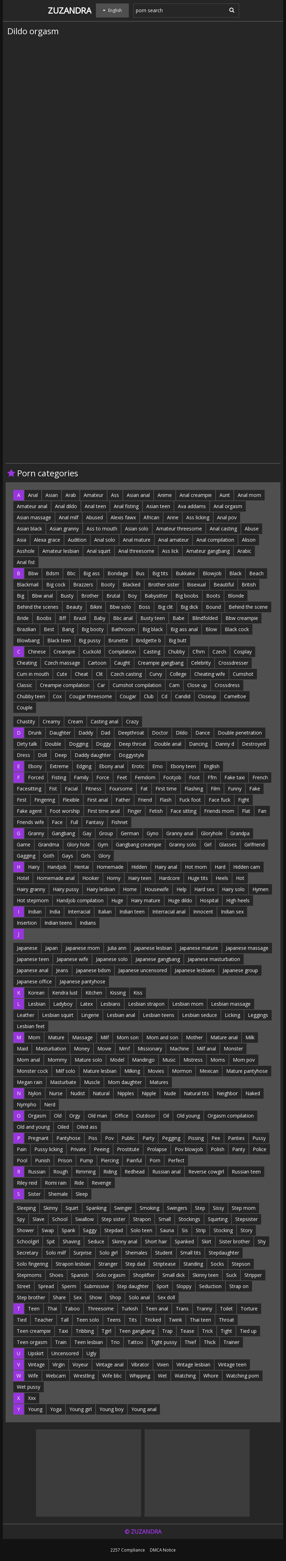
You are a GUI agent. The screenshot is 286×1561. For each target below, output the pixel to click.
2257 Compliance (127, 1550)
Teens (114, 1319)
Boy (132, 595)
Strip (201, 1230)
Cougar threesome (90, 696)
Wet (162, 1375)
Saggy (90, 1230)
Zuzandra (69, 10)
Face (57, 822)
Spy (21, 1219)
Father (123, 799)
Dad (105, 732)
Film (215, 788)
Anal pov (227, 517)
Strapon (142, 1219)
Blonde (236, 595)
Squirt (71, 1208)
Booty (108, 584)
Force (102, 777)
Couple (25, 707)
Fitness (93, 788)
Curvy (155, 674)
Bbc (71, 573)
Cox (57, 696)
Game (23, 844)
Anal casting (223, 528)
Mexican (209, 1071)
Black (235, 573)
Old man (97, 1115)
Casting (152, 651)
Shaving (71, 1241)
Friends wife (30, 822)
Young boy (111, 1409)
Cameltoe (235, 696)
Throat (226, 1319)
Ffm (212, 777)
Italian (105, 911)
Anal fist (26, 562)
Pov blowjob (189, 1149)
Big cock (55, 584)
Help (181, 889)
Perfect (176, 1160)
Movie (104, 1048)
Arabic (244, 551)
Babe (178, 618)
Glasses (228, 844)
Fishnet (119, 822)
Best (49, 629)
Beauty (74, 607)
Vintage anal (110, 1364)
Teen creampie (34, 1331)
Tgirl (106, 1331)
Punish (42, 1160)
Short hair (156, 1241)
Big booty (93, 629)
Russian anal (166, 1171)
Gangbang (63, 833)
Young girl (80, 1409)
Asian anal (138, 495)
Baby (99, 618)
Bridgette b (148, 640)
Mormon (182, 1071)
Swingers (177, 1208)
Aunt (224, 495)
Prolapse (157, 1149)
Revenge (101, 1182)
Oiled (63, 1126)
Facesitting (29, 788)
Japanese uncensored (142, 970)
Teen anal (157, 1308)
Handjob (57, 866)
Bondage (117, 573)
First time (166, 788)
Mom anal (28, 1059)
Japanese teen (33, 959)
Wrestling (84, 1375)
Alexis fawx (123, 517)
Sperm (69, 1286)
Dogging (78, 743)
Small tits (190, 1252)
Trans (182, 1308)
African (151, 517)
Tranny (204, 1308)
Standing (193, 1263)
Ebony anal (111, 766)
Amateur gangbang (208, 551)
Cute (62, 674)
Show (95, 1297)
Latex (86, 1003)
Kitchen (93, 992)
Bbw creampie (241, 618)
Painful (134, 1160)
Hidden (139, 866)
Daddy (85, 732)
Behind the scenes (37, 607)
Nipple (149, 1093)
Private (78, 1149)
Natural (101, 1093)
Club (149, 696)
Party (148, 1138)
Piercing (110, 1160)
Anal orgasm (228, 506)
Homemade (110, 866)
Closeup (207, 696)
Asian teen (158, 506)
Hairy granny (31, 889)
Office (121, 1115)
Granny (36, 833)
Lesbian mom (187, 1003)
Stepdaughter (224, 1252)
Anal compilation (215, 539)
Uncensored (65, 1353)
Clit (99, 674)
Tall (65, 1319)
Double (53, 743)
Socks (217, 1263)
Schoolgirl (28, 1241)
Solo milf (56, 1252)
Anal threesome (136, 551)
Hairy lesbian (100, 889)
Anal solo (104, 539)
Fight (243, 799)
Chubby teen (31, 696)
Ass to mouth (101, 528)
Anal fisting (126, 506)
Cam (174, 685)
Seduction (210, 1286)
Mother (194, 1037)
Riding (110, 1171)
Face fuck (219, 799)
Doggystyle (131, 755)
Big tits (160, 573)
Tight (226, 1331)
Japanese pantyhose (82, 981)
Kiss (137, 992)
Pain (22, 1149)
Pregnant (38, 1138)
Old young (188, 1115)
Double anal (167, 743)
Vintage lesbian (193, 1364)
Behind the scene (248, 607)
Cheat (81, 674)
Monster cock (32, 1071)
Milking (132, 1071)
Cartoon (97, 662)
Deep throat (132, 743)
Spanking (96, 1208)
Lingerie (90, 1015)
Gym (103, 844)
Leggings (258, 1015)
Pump (86, 1160)
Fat (144, 788)
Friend (145, 799)
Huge (117, 900)
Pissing (196, 1138)
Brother (90, 595)
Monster (233, 1048)
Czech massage (62, 662)
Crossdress (227, 685)
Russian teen (246, 1171)
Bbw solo (120, 607)
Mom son (128, 1037)
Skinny (50, 1208)
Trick (207, 1331)
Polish (217, 1149)
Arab (70, 495)
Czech (219, 651)
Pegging (171, 1138)
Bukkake (185, 573)
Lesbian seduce (199, 1015)
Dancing (198, 743)
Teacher (43, 1319)
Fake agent (29, 811)
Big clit (165, 607)
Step (200, 1208)
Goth (48, 855)
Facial (71, 788)
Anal (33, 495)
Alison (249, 539)
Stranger (108, 1263)
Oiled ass (87, 1126)
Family (81, 777)
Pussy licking (48, 1149)
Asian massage (34, 517)
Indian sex (232, 911)
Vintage (36, 1364)
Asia (21, 539)
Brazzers (83, 584)
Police (259, 1149)
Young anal (143, 1409)
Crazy (132, 721)
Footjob (172, 777)
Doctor (160, 732)
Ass (115, 495)
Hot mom (196, 866)
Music (169, 1059)
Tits (132, 1319)
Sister (34, 1194)
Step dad (135, 1263)
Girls (86, 855)
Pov (109, 1138)
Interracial (79, 911)
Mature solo (88, 1059)
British (249, 584)
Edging (83, 766)
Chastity (26, 721)
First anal (97, 799)
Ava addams (192, 506)
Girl (207, 844)
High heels (238, 900)
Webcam (56, 1375)
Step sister (113, 1219)
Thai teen (200, 1319)
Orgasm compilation (231, 1115)
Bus (140, 573)
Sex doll (166, 1297)
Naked (252, 1093)
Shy (262, 1241)
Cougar (128, 696)
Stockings (189, 1219)
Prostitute (128, 1149)
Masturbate (63, 1082)
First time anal (104, 811)
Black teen (59, 640)
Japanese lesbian (153, 948)
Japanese (27, 948)
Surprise (83, 1252)
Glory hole (78, 844)
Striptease (164, 1263)
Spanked (184, 1241)
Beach (256, 573)
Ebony (35, 766)
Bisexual (196, 584)
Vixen (163, 1364)
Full (74, 822)
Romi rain (56, 1182)
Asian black (29, 528)
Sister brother (234, 1241)
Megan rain (29, 1082)
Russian (37, 1171)
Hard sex (204, 889)
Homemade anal (56, 878)
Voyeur (80, 1364)
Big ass (91, 573)
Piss (92, 1138)
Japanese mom (82, 948)
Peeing (101, 1149)
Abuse (252, 528)
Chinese (37, 651)
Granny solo (182, 844)
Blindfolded (205, 618)
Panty (238, 1149)
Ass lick (170, 551)
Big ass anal (184, 629)
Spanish (80, 1275)
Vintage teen (232, 1364)
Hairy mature (145, 900)
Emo (157, 766)
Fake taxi (234, 777)
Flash (166, 799)
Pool (22, 1160)
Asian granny (64, 528)
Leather (25, 1015)
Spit (51, 1241)
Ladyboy (62, 1003)
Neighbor (227, 1093)
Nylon (34, 1093)
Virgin (59, 1364)
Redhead (135, 1171)
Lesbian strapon (146, 1003)
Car (101, 685)
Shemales (136, 1252)
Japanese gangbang (157, 959)
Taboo (72, 1308)
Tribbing (85, 1331)
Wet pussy (28, 1386)
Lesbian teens (158, 1015)
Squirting (218, 1219)
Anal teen (95, 506)
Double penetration (240, 732)
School (60, 1219)
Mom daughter (125, 1082)
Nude (170, 1093)
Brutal (113, 595)
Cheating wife (209, 674)
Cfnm (199, 651)
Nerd (49, 1104)
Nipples (125, 1093)
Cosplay (243, 651)
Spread (46, 1286)
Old (58, 1115)
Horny (113, 878)
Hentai (81, 866)
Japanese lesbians (195, 970)
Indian (35, 911)
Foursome (121, 788)
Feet (122, 777)
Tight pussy (164, 1342)
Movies (156, 1071)
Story (246, 1230)
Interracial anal (169, 911)
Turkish (129, 1308)
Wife (33, 1375)
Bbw (33, 573)
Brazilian (26, 629)
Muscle (92, 1082)
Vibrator (140, 1364)
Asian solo (136, 528)
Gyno (153, 833)
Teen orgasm (32, 1342)
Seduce (96, 1241)
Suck (231, 1275)
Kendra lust (65, 992)
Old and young (33, 1126)
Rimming (86, 1171)
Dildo (182, 732)
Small (165, 1219)
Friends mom (219, 811)
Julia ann (116, 948)
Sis (185, 1230)
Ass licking (197, 517)
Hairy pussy (66, 889)
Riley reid (27, 1182)
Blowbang (28, 640)
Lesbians (110, 1003)
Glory (104, 855)
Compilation (122, 651)
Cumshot (243, 674)
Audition (77, 539)
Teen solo (87, 1319)
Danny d (224, 743)
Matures (158, 1082)
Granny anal (179, 833)
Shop (115, 1297)
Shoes (56, 1275)
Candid (182, 696)
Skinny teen (205, 1275)
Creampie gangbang (160, 662)
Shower (25, 1230)
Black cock (237, 629)
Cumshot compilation (137, 685)
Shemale (58, 1194)
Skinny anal (124, 1241)
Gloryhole (212, 833)
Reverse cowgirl (206, 1171)
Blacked (131, 584)
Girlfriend (254, 844)
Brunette (118, 640)
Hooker (90, 878)
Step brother (31, 1297)
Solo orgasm (110, 1275)
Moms (217, 1059)
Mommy (57, 1059)
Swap (48, 1230)
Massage (82, 1037)
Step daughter (133, 1286)
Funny (235, 788)
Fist (53, 788)
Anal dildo (66, 506)
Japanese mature (199, 948)
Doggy (103, 743)
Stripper (253, 1275)
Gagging (26, 855)
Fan (262, 811)
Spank (68, 1230)
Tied (22, 1319)
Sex (78, 1297)
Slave (38, 1219)
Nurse (56, 1093)
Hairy (34, 866)
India (54, 911)
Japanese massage (247, 948)
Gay (87, 833)
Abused (94, 517)
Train (61, 1342)
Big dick (189, 607)
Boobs (43, 618)
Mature (56, 1037)
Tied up (248, 1331)
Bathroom (123, 629)
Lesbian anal (121, 1015)
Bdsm (52, 573)
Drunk (35, 732)
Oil (166, 1115)
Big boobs (186, 595)
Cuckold (92, 651)
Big (20, 595)
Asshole (26, 551)
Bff (62, 618)
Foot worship (65, 811)
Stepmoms (29, 1275)
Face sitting (183, 811)
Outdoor (145, 1115)
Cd (164, 696)
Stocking (223, 1230)
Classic (24, 685)
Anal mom (249, 495)
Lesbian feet (31, 1026)
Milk (249, 1037)
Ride (79, 1182)
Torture (249, 1308)
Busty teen (152, 618)
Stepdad (113, 1230)
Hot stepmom (33, 900)
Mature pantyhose (247, 1071)
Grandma (48, 844)
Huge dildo (180, 900)
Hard (220, 866)
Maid (22, 1048)
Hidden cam (246, 866)
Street (23, 1286)
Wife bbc (112, 1375)
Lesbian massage (231, 1003)
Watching (185, 1375)
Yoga (56, 1409)
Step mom (244, 1208)
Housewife (157, 889)
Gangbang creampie (138, 844)
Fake (254, 788)
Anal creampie (196, 495)
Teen (34, 1308)
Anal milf (68, 517)
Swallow (84, 1219)
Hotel (23, 878)
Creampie (64, 651)
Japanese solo (112, 959)
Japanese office (34, 981)
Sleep (82, 1194)
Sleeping (26, 1208)
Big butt (178, 640)
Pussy (259, 1138)
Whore (210, 1375)
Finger (134, 811)
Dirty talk (27, 743)
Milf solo (65, 1071)
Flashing (193, 788)
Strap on (239, 1286)
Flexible (71, 799)
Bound (213, 607)
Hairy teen (139, 878)
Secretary (27, 1252)
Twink (175, 1319)
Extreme (59, 766)
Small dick (173, 1275)
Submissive (96, 1286)
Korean (36, 992)
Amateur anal (32, 506)
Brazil (80, 618)
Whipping (140, 1375)
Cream (75, 721)
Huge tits (198, 878)
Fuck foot (190, 799)
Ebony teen (183, 766)
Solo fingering (32, 1263)
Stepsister (246, 1219)
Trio (115, 1342)
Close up (197, 685)
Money (82, 1048)
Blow (211, 629)
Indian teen (132, 911)
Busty (67, 595)
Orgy (74, 1115)
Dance (202, 732)
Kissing (118, 992)
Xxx (32, 1398)
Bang (68, 629)
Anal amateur (173, 539)
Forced (36, 777)
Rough (60, 1171)
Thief (190, 1342)
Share (59, 1297)
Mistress (193, 1059)
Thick (210, 1342)
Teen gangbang (136, 1331)
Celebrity (201, 662)
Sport (162, 1286)
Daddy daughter (93, 755)
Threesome (101, 1308)
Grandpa (240, 833)
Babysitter (156, 595)
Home (130, 889)
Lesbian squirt (58, 1015)
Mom (34, 1037)
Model (117, 1059)
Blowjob (212, 573)
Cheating (27, 662)
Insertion (27, 922)
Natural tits (196, 1093)
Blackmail (28, 584)
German (130, 833)
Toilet (226, 1308)
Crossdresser (233, 662)
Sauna (167, 1230)
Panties (236, 1138)
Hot (240, 878)
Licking (232, 1015)
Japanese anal (32, 970)
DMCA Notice (163, 1550)
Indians (88, 922)
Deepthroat (131, 732)
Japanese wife (72, 959)
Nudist (77, 1093)
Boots (213, 595)
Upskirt (36, 1353)
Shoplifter (144, 1275)
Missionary (150, 1048)
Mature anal (224, 1037)
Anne (173, 517)
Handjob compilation (80, 900)
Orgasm (37, 1115)
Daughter (60, 732)
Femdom (145, 777)
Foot (194, 777)
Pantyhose (68, 1138)
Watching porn (242, 1375)
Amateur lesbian (60, 551)
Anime (165, 495)
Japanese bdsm (93, 970)
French (260, 777)
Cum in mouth (33, 674)
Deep (61, 755)
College (178, 674)
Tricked (153, 1319)
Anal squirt (99, 551)
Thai (52, 1308)
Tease (187, 1331)
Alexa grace (47, 539)
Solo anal (139, 1297)
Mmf (124, 1048)
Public (128, 1138)
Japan (51, 948)
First (22, 799)
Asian (52, 495)
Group (106, 833)
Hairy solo (233, 889)
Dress (23, 755)
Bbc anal (123, 618)
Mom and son (162, 1037)
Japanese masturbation (214, 959)
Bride (23, 618)
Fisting (58, 777)
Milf (104, 1037)
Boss (144, 607)
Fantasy (95, 822)
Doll (42, 755)
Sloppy (183, 1286)
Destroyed (254, 743)
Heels (222, 878)
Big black (152, 629)
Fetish (156, 811)
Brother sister (163, 584)
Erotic (138, 766)
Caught (122, 662)
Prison (65, 1160)
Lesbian (37, 1003)
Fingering (44, 799)
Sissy (218, 1208)
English (211, 766)
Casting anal (104, 721)
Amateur (93, 495)
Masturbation (51, 1048)
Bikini (96, 607)
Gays (67, 855)
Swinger (123, 1208)
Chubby (176, 651)
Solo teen (141, 1230)
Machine (179, 1048)
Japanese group (240, 970)
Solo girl (108, 1252)
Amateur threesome (179, 528)
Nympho (26, 1104)
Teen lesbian (88, 1342)
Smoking (149, 1208)
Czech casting (126, 674)
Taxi (63, 1331)
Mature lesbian (100, 1071)
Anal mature (137, 539)
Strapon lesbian (73, 1263)
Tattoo (135, 1342)
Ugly (91, 1353)
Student (164, 1252)
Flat (246, 811)
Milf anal (206, 1048)
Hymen (260, 889)
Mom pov (244, 1059)
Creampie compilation (65, 685)
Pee (215, 1138)
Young (35, 1409)
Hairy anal (166, 866)
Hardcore (169, 878)
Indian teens (58, 922)
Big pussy (89, 640)
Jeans (62, 970)
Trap (167, 1331)
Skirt (206, 1241)
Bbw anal (42, 595)
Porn (154, 1160)
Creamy (51, 721)
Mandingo (143, 1059)
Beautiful (224, 584)
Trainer (231, 1342)
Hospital (209, 900)
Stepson (241, 1263)
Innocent (203, 911)
